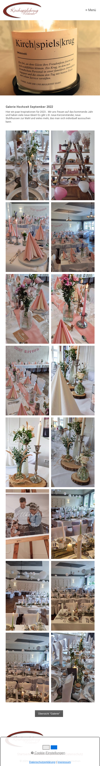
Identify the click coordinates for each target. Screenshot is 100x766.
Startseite (24, 754)
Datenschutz (74, 754)
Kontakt (39, 754)
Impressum (55, 754)
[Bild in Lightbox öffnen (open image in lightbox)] (27, 165)
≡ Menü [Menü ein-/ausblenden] (90, 10)
